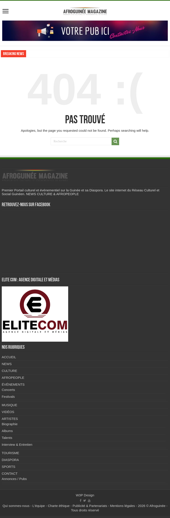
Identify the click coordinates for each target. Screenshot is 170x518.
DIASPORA (10, 460)
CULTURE (9, 371)
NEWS (7, 364)
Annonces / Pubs (14, 479)
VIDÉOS (8, 412)
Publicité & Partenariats (90, 506)
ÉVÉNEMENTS (13, 384)
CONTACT (9, 473)
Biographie (10, 424)
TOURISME (10, 453)
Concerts (8, 390)
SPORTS (8, 466)
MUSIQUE (9, 405)
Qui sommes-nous (15, 506)
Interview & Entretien (17, 444)
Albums (7, 431)
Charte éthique (59, 506)
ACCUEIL (9, 357)
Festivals (8, 396)
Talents (7, 438)
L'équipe (38, 506)
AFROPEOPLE (13, 377)
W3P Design (85, 495)
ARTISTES (10, 419)
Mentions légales (122, 506)
